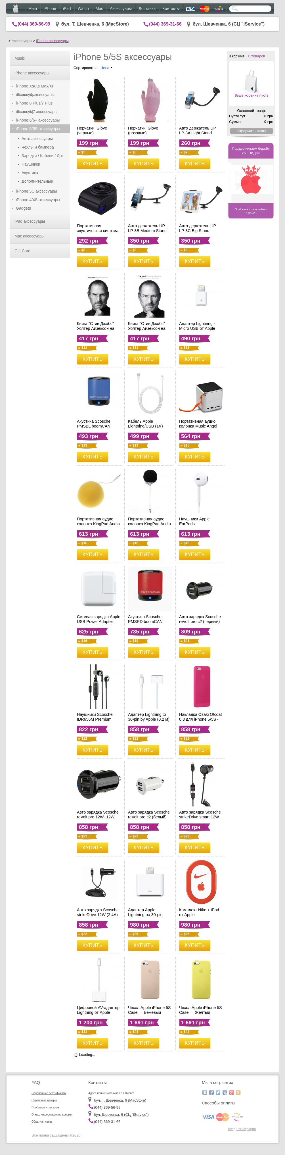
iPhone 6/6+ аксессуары (38, 120)
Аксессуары (121, 8)
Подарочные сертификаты (49, 1093)
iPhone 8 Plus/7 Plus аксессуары (34, 104)
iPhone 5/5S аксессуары (38, 128)
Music (19, 58)
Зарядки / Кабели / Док (43, 155)
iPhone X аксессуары (35, 94)
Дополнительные (37, 181)
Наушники (31, 164)
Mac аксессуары (29, 236)
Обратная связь (42, 1121)
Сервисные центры (44, 1100)
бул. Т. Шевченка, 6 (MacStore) (95, 24)
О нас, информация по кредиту (52, 1114)
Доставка (147, 8)
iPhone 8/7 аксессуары (36, 111)
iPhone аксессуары (52, 41)
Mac (99, 8)
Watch (83, 8)
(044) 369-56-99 (34, 24)
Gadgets (23, 208)
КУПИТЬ (93, 163)
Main (32, 8)
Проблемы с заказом (45, 1107)
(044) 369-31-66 (165, 24)
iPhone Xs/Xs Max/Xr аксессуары (34, 87)
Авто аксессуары (37, 138)
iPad (67, 8)
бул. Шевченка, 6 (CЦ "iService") (229, 24)
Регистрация (246, 1129)
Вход (231, 1129)
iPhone (50, 8)
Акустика (30, 172)
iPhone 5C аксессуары (36, 191)
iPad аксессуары (29, 221)
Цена (106, 68)
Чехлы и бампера (38, 147)
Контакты (170, 8)
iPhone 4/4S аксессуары (38, 199)
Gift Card (22, 251)
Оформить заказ (251, 131)
